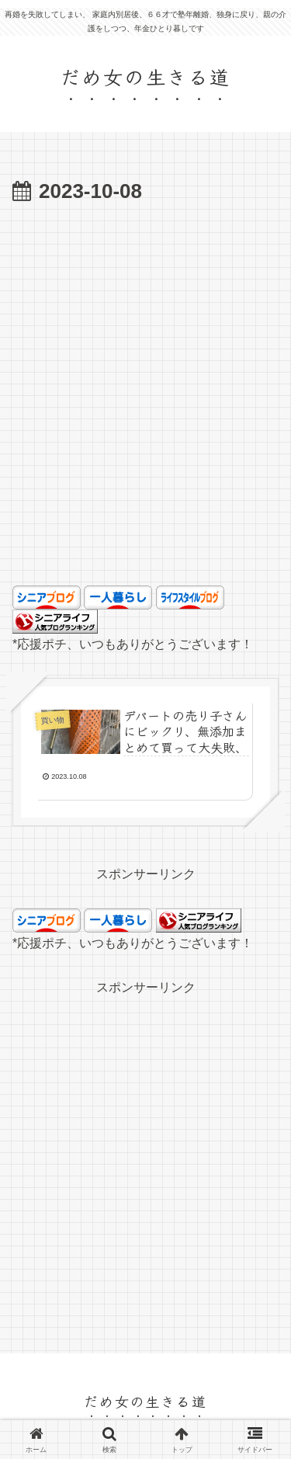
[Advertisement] (145, 417)
